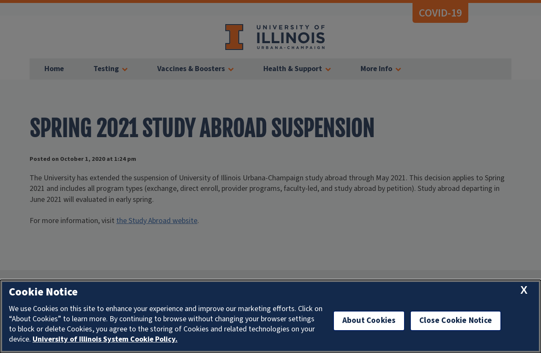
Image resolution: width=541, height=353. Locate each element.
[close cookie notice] (524, 290)
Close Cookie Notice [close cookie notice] (455, 320)
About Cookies (369, 320)
